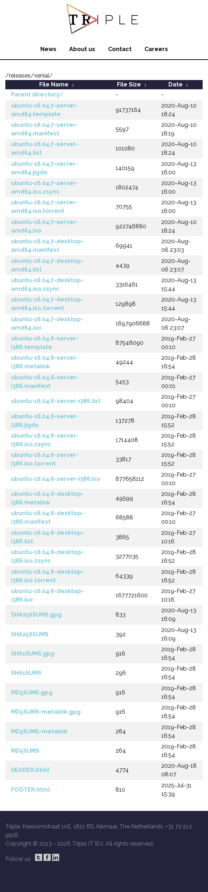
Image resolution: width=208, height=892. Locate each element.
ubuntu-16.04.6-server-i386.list (56, 401)
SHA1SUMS (26, 672)
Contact (120, 49)
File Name (54, 84)
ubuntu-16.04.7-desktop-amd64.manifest (47, 245)
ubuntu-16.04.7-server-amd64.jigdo (44, 168)
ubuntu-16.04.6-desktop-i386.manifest (47, 517)
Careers (156, 49)
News (48, 49)
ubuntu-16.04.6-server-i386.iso (55, 478)
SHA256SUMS (30, 634)
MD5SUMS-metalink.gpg (46, 711)
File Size (129, 84)
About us (82, 49)
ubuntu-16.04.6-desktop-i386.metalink (47, 498)
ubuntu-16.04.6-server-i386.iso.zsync (44, 440)
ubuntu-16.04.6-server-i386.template (44, 342)
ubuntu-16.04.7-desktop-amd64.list (47, 265)
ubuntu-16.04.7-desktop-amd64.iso (47, 323)
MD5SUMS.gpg (31, 692)
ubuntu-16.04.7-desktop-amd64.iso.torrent (47, 304)
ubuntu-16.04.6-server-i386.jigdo (44, 420)
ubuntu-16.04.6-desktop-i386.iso (47, 595)
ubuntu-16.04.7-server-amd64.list (44, 148)
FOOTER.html (30, 789)
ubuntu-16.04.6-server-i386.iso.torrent (44, 459)
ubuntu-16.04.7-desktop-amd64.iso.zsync (47, 284)
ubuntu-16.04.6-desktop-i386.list (47, 537)
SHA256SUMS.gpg (36, 614)
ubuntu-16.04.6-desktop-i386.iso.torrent (47, 576)
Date (175, 84)
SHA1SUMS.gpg (33, 653)
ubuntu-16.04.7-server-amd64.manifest (44, 129)
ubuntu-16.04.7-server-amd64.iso (44, 226)
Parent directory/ (37, 94)
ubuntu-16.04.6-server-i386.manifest (44, 381)
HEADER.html (30, 770)
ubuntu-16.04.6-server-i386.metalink (44, 362)
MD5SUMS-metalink (39, 731)
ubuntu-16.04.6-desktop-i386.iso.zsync (47, 556)
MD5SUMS (25, 750)
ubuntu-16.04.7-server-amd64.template (44, 110)
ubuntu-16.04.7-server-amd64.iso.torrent (44, 206)
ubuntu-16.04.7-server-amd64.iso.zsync (44, 187)
